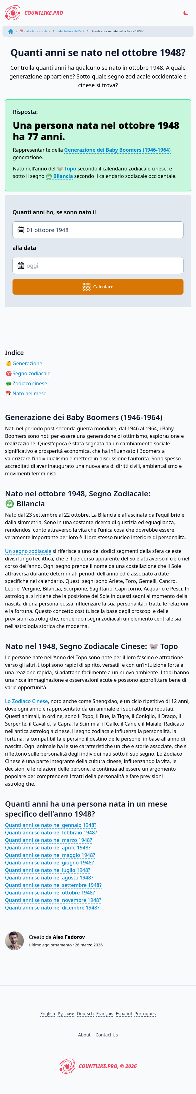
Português (145, 1013)
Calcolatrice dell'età (70, 31)
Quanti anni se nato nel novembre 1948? (53, 900)
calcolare (98, 287)
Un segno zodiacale (28, 551)
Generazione (27, 363)
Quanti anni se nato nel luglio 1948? (47, 870)
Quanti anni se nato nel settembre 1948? (53, 885)
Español (124, 1013)
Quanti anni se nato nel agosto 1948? (49, 877)
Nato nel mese (30, 393)
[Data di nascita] (98, 229)
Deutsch (85, 1013)
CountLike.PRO (34, 13)
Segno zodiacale (31, 373)
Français (104, 1013)
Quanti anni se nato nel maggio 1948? (50, 855)
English (47, 1013)
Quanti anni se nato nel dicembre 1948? (52, 907)
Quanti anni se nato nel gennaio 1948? (50, 825)
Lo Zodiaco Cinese (26, 701)
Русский (66, 1013)
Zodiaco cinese (30, 383)
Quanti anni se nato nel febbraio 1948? (51, 832)
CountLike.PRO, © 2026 (98, 1066)
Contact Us (107, 1035)
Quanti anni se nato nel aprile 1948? (48, 847)
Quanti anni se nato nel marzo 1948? (48, 840)
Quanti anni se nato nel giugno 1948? (49, 862)
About (84, 1035)
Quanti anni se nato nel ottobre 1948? (50, 892)
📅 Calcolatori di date (35, 31)
